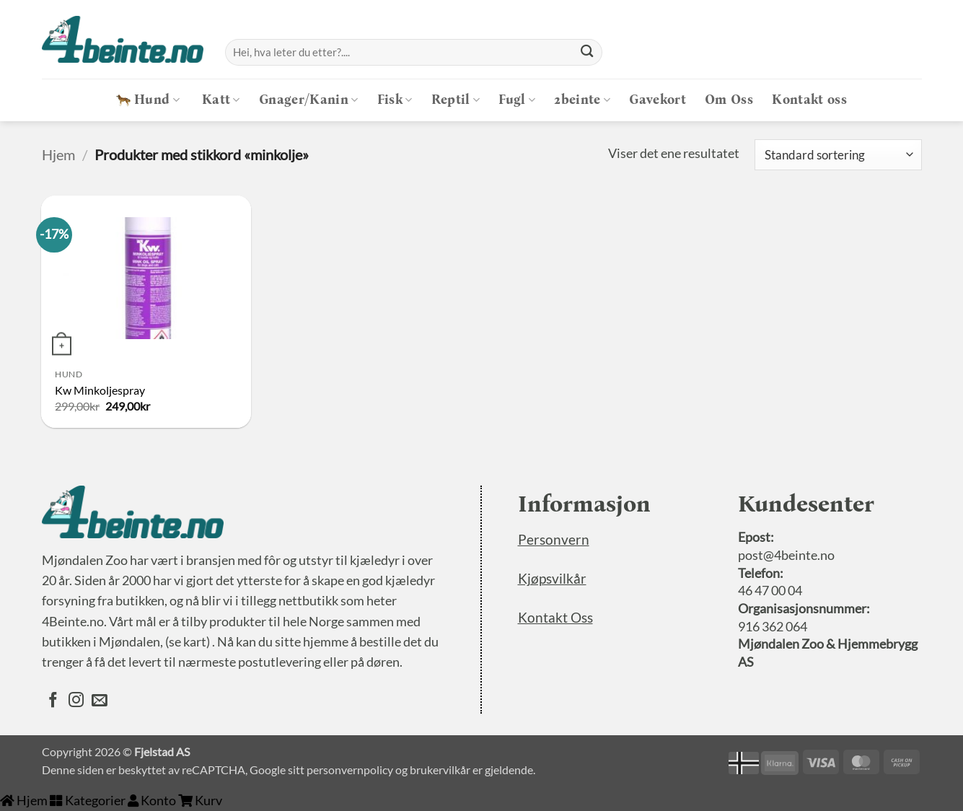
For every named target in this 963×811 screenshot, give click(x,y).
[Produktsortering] (838, 154)
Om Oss (729, 100)
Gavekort (657, 100)
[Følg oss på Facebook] (53, 701)
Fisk (395, 100)
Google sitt (277, 769)
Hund (148, 100)
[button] (910, 52)
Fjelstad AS (162, 751)
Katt (221, 100)
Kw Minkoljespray (100, 390)
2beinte (582, 100)
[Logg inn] (877, 52)
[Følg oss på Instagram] (76, 701)
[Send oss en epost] (99, 701)
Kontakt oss (809, 100)
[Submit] (586, 52)
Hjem (58, 154)
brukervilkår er (446, 769)
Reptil (455, 100)
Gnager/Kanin (309, 100)
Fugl (516, 100)
